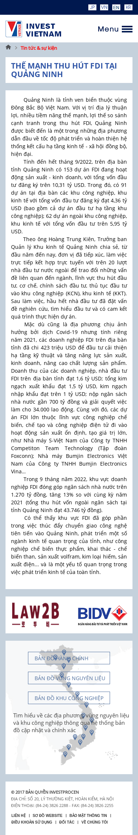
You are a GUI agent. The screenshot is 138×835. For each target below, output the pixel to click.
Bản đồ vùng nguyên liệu (70, 678)
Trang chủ (8, 47)
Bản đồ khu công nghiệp (69, 698)
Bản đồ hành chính (61, 658)
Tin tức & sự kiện (39, 48)
